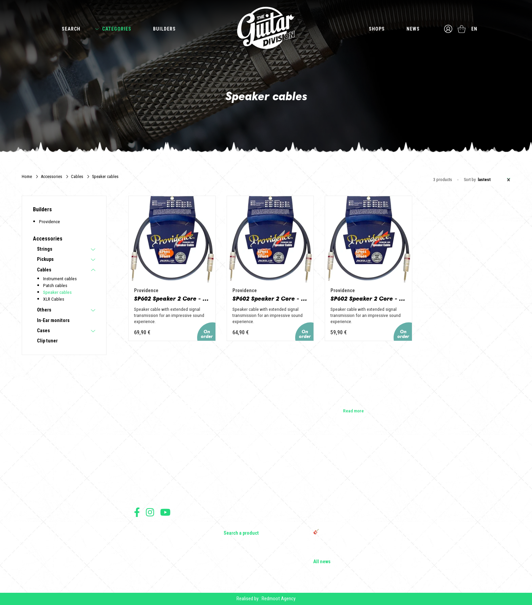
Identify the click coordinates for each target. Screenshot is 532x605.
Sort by (470, 180)
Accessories (51, 176)
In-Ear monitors (53, 320)
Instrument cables (60, 278)
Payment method (148, 558)
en (474, 29)
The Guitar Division (266, 28)
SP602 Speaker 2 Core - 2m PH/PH (270, 298)
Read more (353, 410)
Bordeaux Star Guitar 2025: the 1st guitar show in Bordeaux (352, 549)
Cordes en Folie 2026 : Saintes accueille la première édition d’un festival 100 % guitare (355, 469)
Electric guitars (238, 466)
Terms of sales (146, 536)
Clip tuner (47, 341)
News (413, 28)
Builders (164, 28)
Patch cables (55, 285)
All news (321, 562)
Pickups (45, 259)
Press (139, 495)
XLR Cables (53, 299)
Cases (43, 330)
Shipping (141, 566)
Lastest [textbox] (494, 180)
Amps (229, 495)
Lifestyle (232, 524)
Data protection (147, 551)
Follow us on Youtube (165, 512)
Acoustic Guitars (240, 476)
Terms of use (145, 528)
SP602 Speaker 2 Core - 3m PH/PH (172, 298)
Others (44, 310)
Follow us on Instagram (150, 512)
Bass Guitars (236, 485)
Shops (377, 28)
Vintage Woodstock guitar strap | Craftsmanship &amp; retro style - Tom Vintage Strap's (350, 487)
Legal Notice (145, 543)
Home (27, 176)
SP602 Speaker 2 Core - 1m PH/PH (368, 298)
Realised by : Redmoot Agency (266, 598)
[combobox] (493, 180)
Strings (44, 249)
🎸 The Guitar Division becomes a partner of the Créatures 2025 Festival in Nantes (353, 534)
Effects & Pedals (240, 505)
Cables (77, 176)
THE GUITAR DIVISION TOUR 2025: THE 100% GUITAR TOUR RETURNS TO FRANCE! (355, 519)
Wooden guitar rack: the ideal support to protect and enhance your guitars (352, 504)
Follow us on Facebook (137, 512)
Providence (49, 221)
